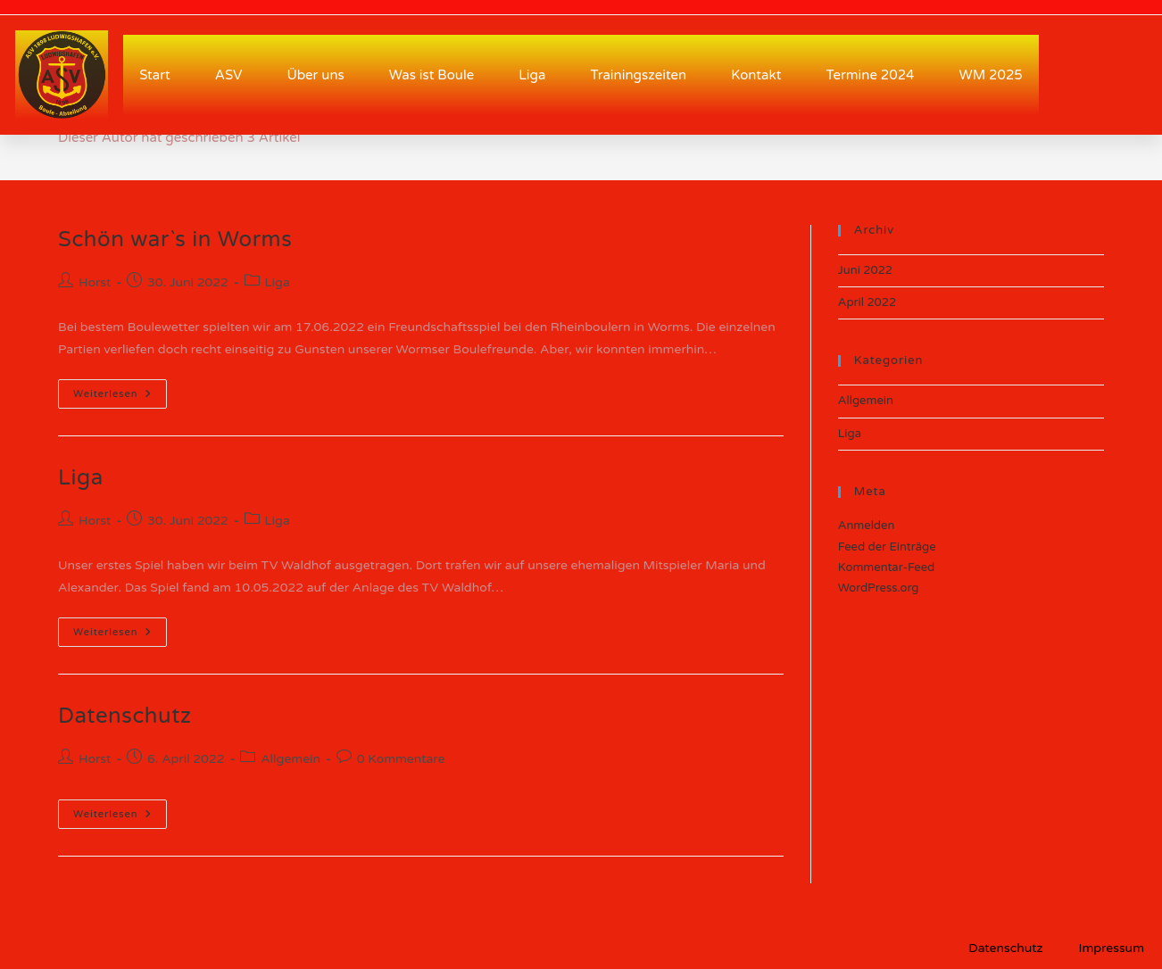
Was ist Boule (431, 75)
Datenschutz (124, 716)
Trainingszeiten (638, 75)
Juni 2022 (865, 270)
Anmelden (866, 525)
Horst (95, 282)
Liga (532, 75)
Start (154, 75)
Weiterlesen (120, 389)
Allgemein (290, 758)
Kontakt (756, 75)
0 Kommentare (401, 758)
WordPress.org (878, 588)
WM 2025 (991, 75)
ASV (229, 75)
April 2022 (867, 302)
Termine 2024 (870, 75)
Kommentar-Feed (886, 567)
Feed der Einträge (887, 547)
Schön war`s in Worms (175, 240)
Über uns (315, 75)
